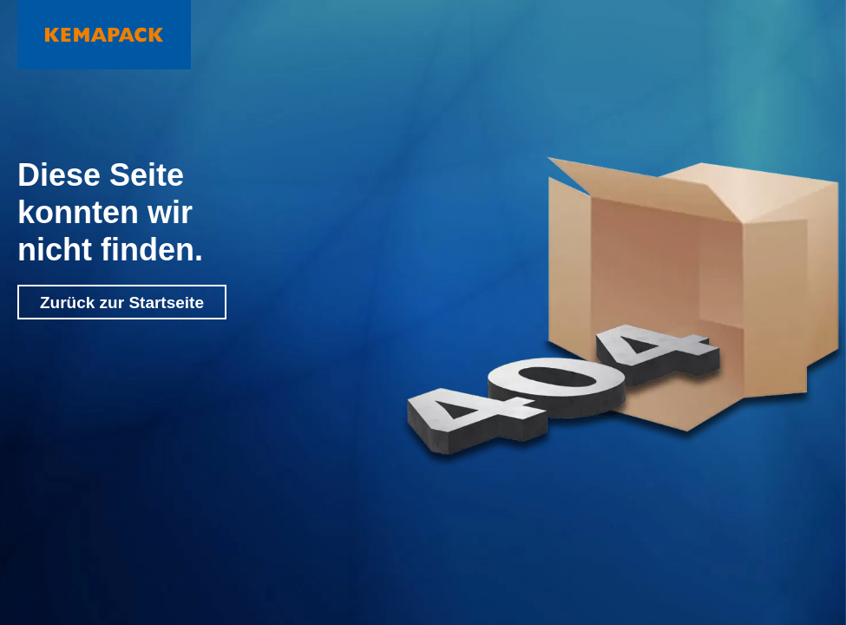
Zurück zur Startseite (122, 302)
